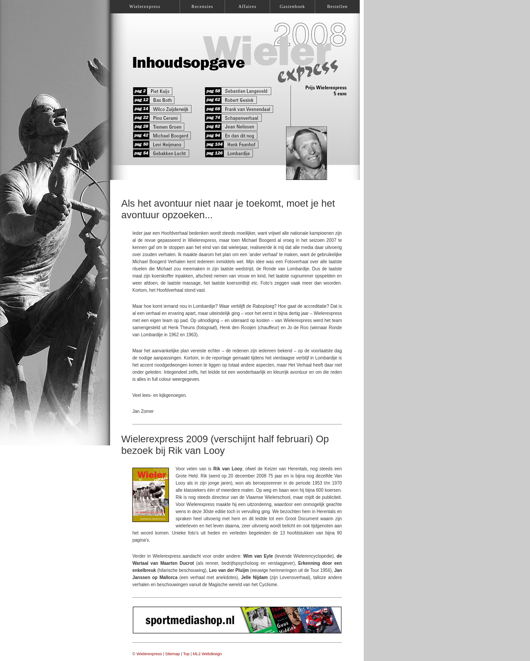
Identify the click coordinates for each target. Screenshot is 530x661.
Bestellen (337, 6)
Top (186, 654)
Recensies (203, 6)
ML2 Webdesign (207, 654)
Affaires (247, 6)
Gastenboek (292, 6)
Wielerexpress (149, 654)
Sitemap (172, 654)
